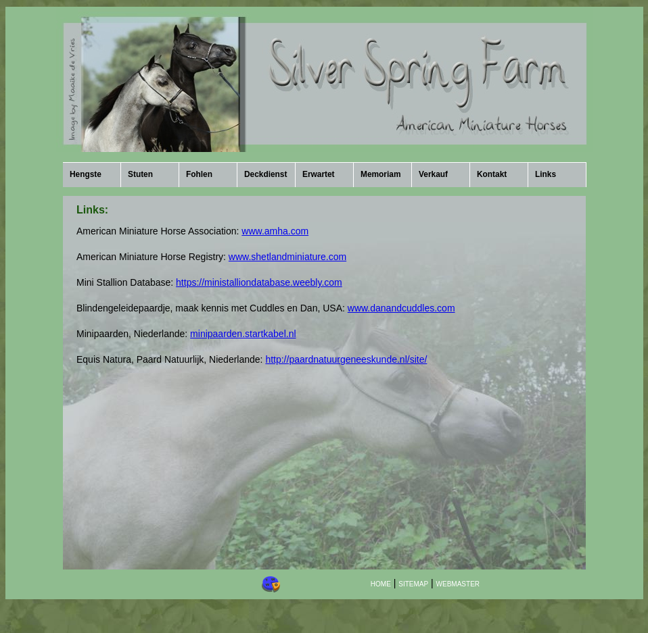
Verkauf (433, 174)
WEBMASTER (458, 584)
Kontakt (492, 174)
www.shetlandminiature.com (287, 256)
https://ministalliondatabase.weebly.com (259, 282)
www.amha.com (274, 231)
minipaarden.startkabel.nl (243, 333)
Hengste (85, 174)
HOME (381, 584)
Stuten (140, 174)
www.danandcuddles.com (401, 308)
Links (545, 174)
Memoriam (380, 174)
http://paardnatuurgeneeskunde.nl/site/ (346, 359)
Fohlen (199, 174)
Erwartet (318, 174)
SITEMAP (413, 584)
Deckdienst (265, 174)
